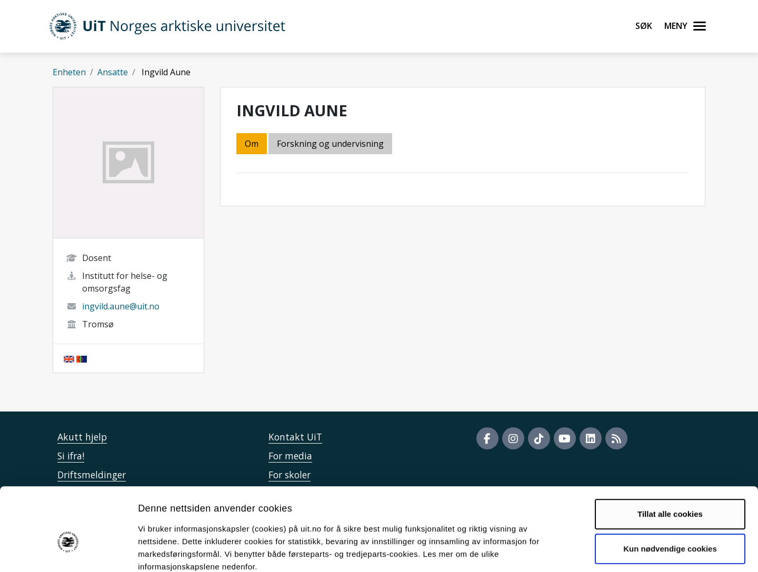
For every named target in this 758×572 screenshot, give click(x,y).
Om (251, 143)
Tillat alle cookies (670, 456)
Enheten (69, 72)
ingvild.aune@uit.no (120, 306)
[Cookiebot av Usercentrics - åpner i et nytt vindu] (68, 551)
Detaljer (560, 551)
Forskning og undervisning (330, 143)
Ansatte (112, 72)
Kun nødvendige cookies (670, 490)
